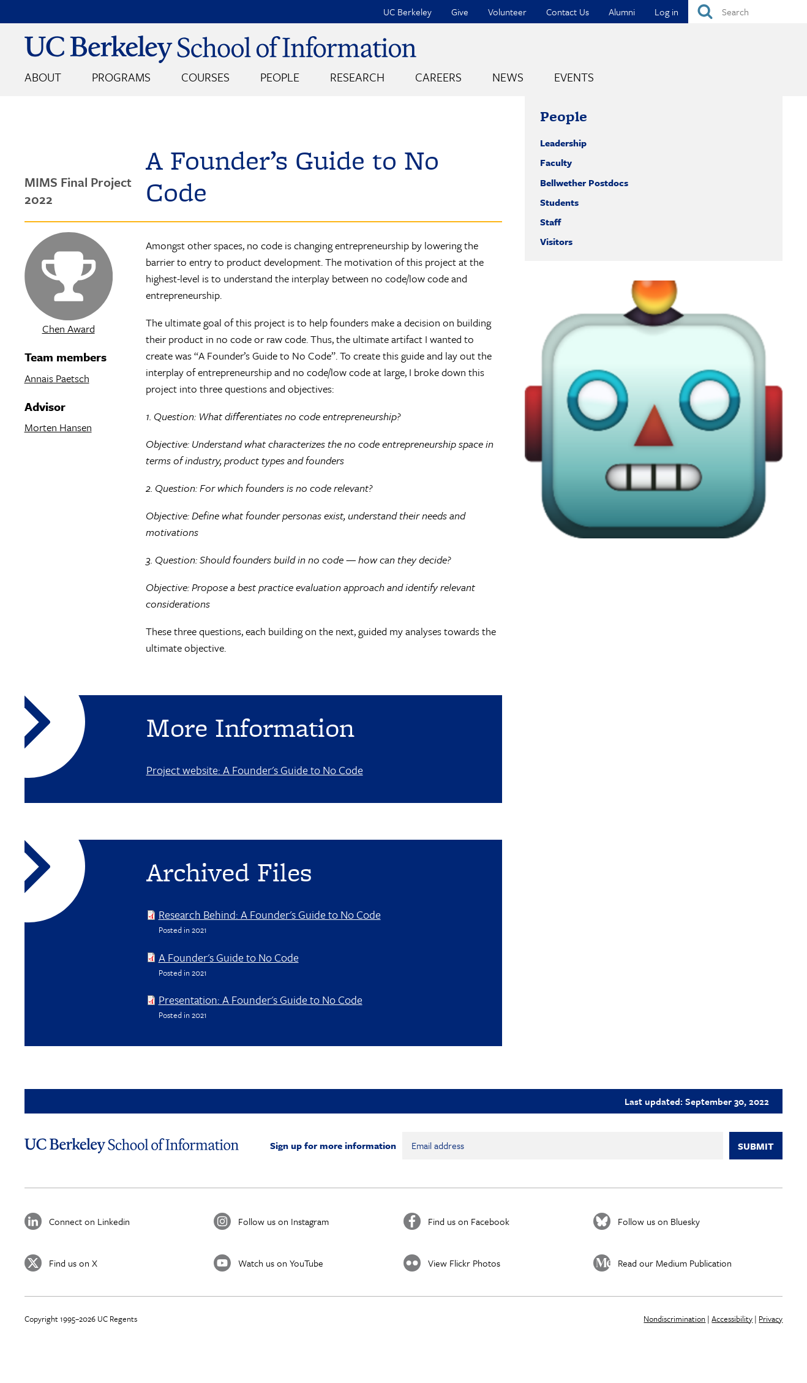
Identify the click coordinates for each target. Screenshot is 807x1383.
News (508, 77)
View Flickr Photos (464, 1263)
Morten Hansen (58, 427)
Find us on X (73, 1263)
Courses (205, 77)
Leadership (563, 142)
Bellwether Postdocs (584, 182)
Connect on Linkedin (89, 1221)
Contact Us (567, 11)
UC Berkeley (407, 11)
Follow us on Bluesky (659, 1221)
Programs (121, 77)
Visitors (556, 241)
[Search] (747, 11)
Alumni (622, 11)
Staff (550, 221)
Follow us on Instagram (283, 1221)
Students (559, 202)
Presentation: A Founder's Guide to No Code (260, 1000)
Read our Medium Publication (675, 1263)
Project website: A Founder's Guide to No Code (254, 770)
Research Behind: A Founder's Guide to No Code (270, 914)
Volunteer (507, 11)
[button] (654, 409)
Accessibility (732, 1319)
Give (459, 11)
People (279, 77)
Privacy (771, 1319)
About (42, 77)
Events (574, 77)
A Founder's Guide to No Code (229, 957)
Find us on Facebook (468, 1221)
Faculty (556, 162)
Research (357, 77)
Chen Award (68, 328)
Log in (666, 11)
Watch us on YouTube (280, 1263)
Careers (438, 77)
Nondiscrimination (674, 1319)
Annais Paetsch (56, 378)
